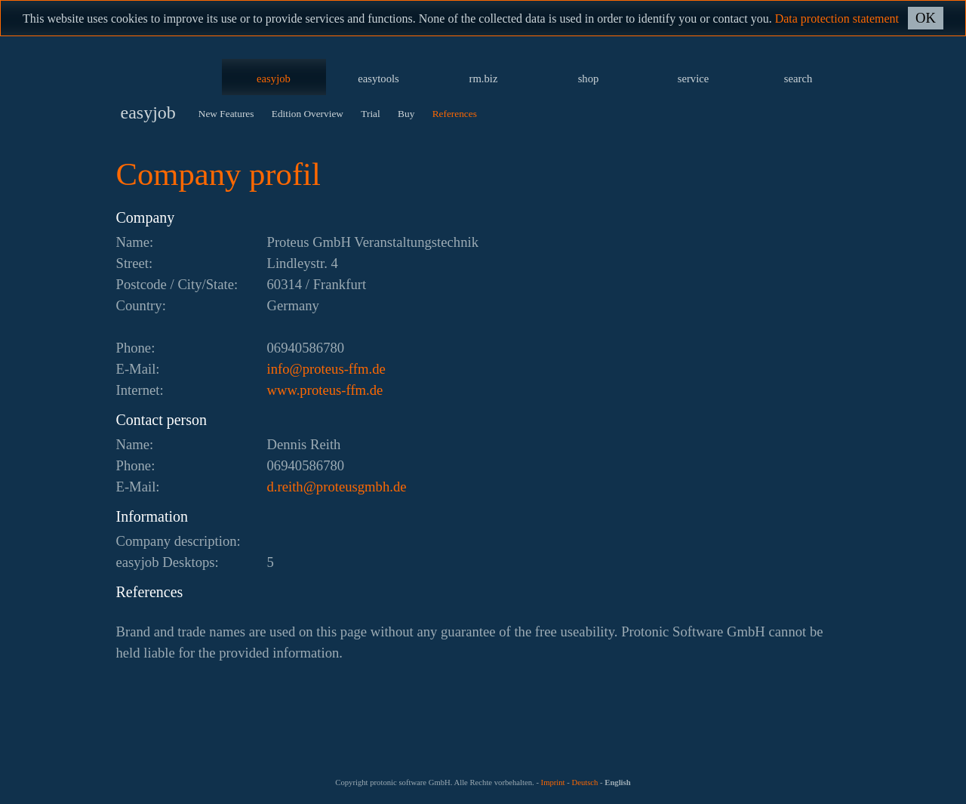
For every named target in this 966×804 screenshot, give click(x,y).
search (798, 78)
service (693, 78)
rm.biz (483, 78)
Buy (406, 113)
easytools (378, 78)
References (454, 113)
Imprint (553, 782)
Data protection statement (837, 18)
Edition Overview (307, 113)
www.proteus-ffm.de (325, 390)
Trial (370, 113)
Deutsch (584, 782)
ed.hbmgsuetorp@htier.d (337, 486)
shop (588, 78)
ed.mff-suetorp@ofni (326, 369)
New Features (226, 113)
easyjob (274, 78)
